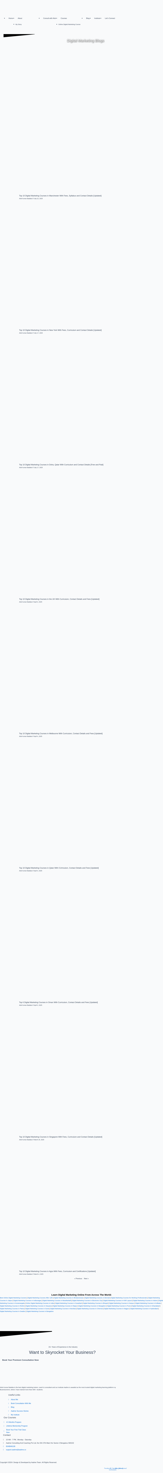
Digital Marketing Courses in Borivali (97, 1297)
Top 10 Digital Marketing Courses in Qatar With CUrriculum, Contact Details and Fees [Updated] (59, 868)
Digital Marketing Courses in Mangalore (92, 1305)
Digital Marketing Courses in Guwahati (68, 1302)
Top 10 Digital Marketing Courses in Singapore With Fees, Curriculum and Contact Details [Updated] (60, 1137)
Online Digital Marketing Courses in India (40, 1302)
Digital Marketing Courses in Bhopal (95, 1302)
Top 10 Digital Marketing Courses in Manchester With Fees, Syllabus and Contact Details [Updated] (60, 196)
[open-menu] (122, 16)
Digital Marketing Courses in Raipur (65, 1305)
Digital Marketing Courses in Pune (119, 1305)
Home (11, 18)
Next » (86, 1278)
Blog (88, 18)
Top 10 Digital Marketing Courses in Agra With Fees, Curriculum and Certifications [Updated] (57, 1271)
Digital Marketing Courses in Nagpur (116, 1308)
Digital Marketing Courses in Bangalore (40, 1310)
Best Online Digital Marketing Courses (13, 1297)
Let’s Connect (110, 18)
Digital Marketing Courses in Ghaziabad (145, 1305)
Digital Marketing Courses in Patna (12, 1308)
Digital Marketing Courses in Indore (145, 1299)
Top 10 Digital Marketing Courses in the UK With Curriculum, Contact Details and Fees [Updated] (59, 599)
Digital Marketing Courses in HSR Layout (117, 1299)
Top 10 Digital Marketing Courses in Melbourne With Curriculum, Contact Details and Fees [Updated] (60, 733)
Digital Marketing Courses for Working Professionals (129, 1297)
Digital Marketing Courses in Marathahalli (57, 1299)
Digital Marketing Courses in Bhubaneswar (68, 1297)
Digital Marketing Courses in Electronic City (87, 1299)
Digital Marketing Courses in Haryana (38, 1305)
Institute (97, 18)
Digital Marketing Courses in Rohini (12, 1305)
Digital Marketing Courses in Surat (37, 1308)
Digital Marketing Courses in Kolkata (148, 1302)
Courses (64, 18)
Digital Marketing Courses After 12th (40, 1297)
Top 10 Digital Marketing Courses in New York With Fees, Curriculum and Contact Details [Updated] (60, 330)
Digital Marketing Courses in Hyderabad (144, 1308)
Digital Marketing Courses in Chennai (90, 1308)
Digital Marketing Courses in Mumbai (63, 1308)
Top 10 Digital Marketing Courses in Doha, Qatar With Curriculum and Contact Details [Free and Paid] (61, 465)
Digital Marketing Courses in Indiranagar (27, 1299)
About (20, 18)
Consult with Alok (49, 18)
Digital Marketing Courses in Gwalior (12, 1310)
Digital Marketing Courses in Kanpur (121, 1302)
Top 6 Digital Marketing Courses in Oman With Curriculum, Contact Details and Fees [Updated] (58, 1002)
